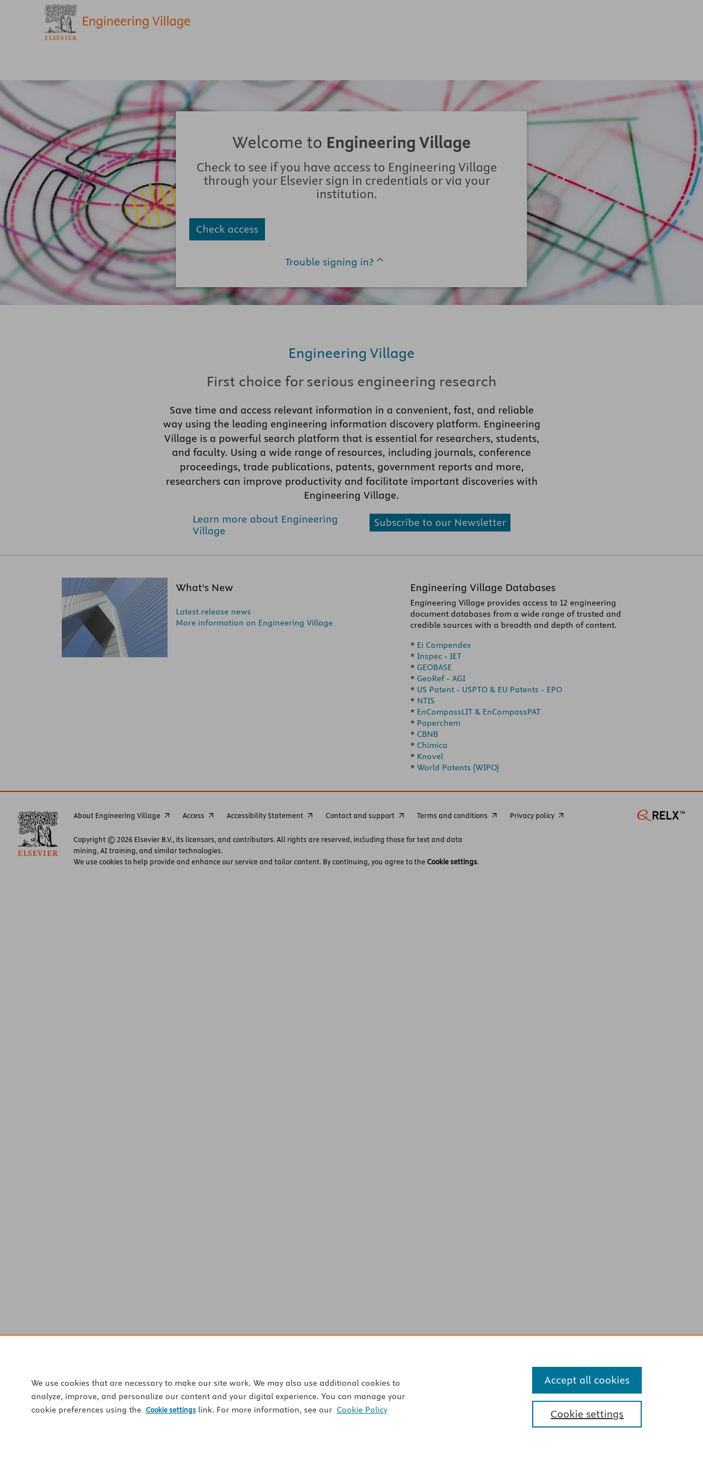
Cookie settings (171, 1409)
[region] (351, 1396)
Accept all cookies (587, 1380)
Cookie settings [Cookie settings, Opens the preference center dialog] (586, 1413)
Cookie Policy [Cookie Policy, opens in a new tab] (362, 1410)
